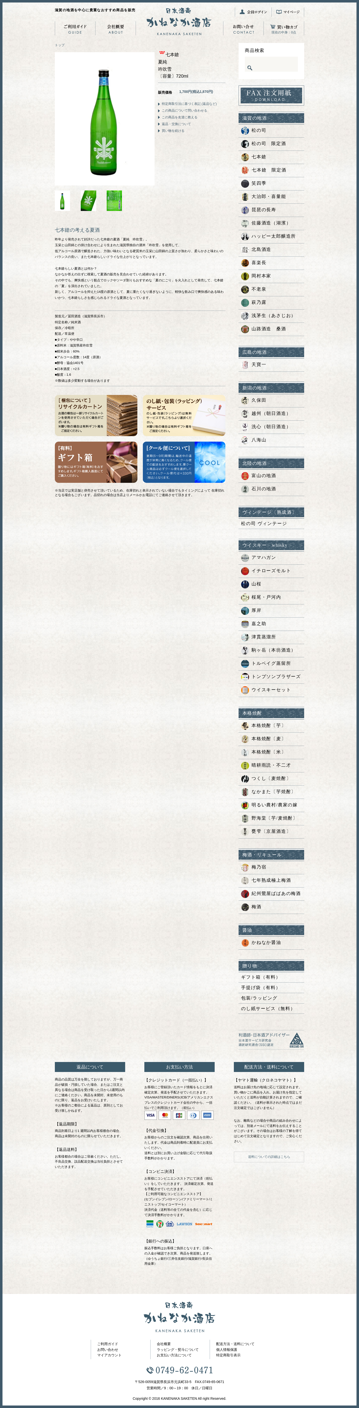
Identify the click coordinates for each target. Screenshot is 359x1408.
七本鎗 (253, 157)
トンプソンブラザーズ (271, 677)
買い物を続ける (173, 131)
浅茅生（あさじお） (268, 316)
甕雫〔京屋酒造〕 (266, 832)
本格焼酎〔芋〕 (263, 726)
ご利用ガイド (107, 1344)
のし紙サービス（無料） (268, 1008)
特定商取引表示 (228, 1355)
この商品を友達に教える (179, 117)
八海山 (253, 440)
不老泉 (253, 290)
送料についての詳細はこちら (269, 1157)
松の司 (253, 131)
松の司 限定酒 (263, 144)
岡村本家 (256, 276)
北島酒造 (256, 250)
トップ (60, 45)
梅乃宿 (253, 868)
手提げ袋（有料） (260, 987)
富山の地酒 (258, 476)
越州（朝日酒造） (266, 414)
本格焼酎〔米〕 (263, 752)
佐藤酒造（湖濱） (266, 223)
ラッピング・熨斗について (178, 1350)
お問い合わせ (107, 1350)
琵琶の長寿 (258, 210)
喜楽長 (253, 263)
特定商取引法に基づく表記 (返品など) (189, 104)
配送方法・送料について (235, 1344)
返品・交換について (176, 124)
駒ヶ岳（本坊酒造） (268, 651)
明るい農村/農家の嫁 (269, 805)
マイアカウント (109, 1355)
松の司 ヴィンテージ (264, 523)
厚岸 (251, 611)
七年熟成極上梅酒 (266, 881)
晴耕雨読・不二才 (266, 766)
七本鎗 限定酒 (263, 171)
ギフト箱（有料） (260, 977)
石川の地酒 (258, 489)
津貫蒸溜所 (258, 637)
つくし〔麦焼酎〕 (266, 779)
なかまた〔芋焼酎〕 (268, 792)
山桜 (251, 584)
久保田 (253, 401)
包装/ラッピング (259, 998)
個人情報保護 (226, 1350)
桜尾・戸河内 (261, 598)
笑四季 (253, 184)
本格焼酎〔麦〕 (263, 739)
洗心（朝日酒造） (266, 427)
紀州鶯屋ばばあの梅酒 (271, 894)
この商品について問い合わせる (184, 110)
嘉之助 (253, 624)
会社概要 (164, 1344)
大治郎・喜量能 (263, 197)
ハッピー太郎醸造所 (268, 237)
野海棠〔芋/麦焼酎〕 (269, 819)
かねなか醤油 (261, 943)
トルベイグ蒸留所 (266, 664)
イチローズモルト (266, 571)
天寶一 (253, 365)
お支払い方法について (174, 1355)
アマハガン (258, 558)
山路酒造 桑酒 (263, 329)
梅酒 (251, 907)
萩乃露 (253, 303)
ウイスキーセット (266, 690)
